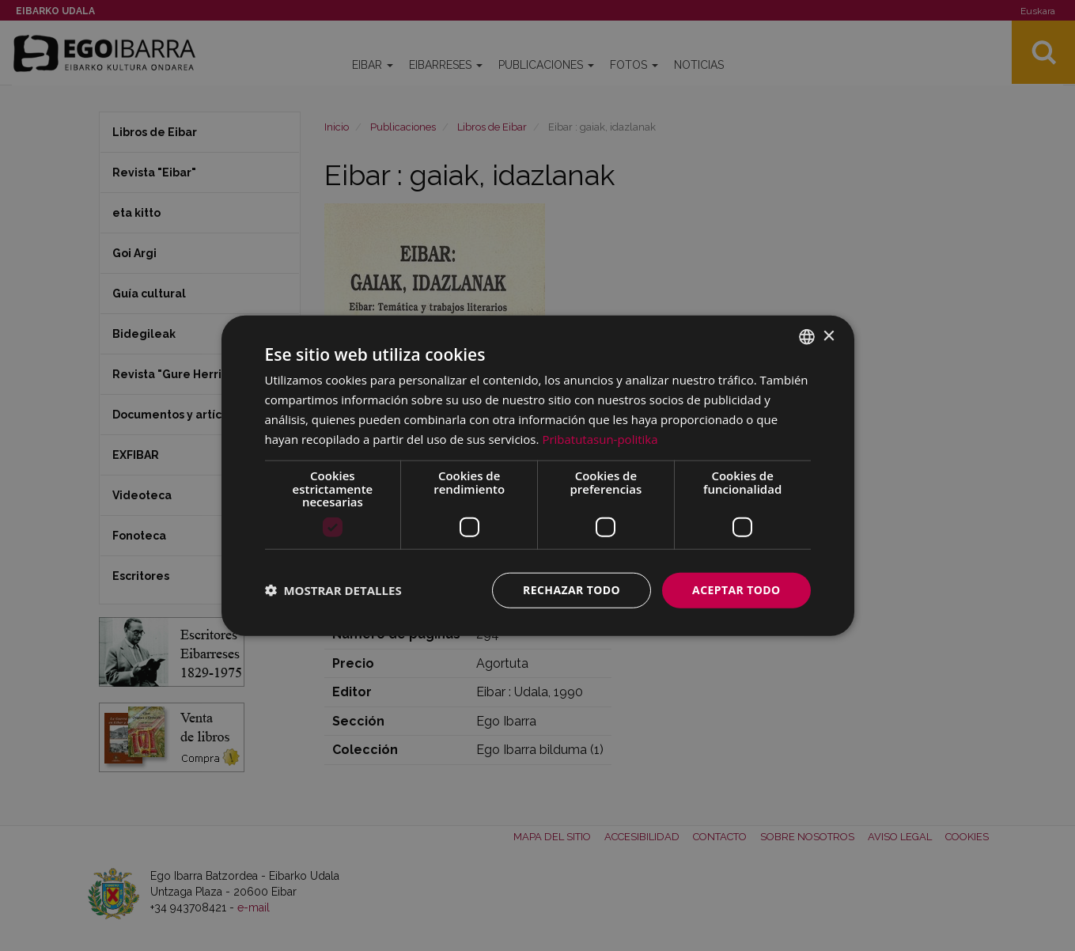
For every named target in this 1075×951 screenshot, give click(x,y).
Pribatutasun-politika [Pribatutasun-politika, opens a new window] (599, 438)
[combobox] (807, 337)
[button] (333, 590)
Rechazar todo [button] (571, 589)
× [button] (829, 336)
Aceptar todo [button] (736, 589)
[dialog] (537, 476)
